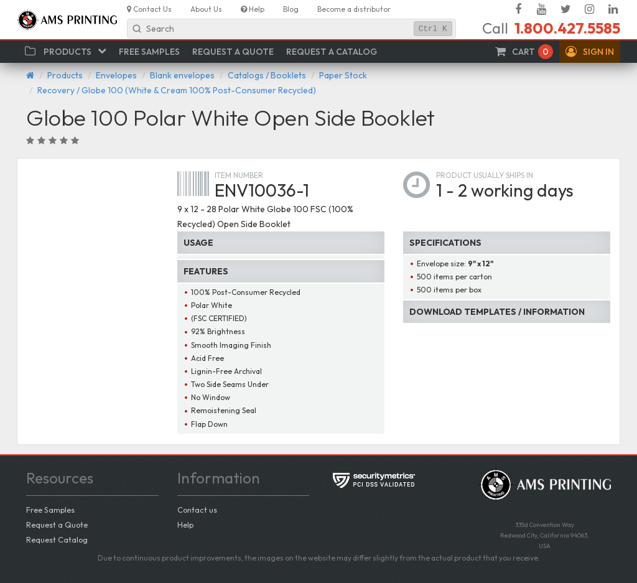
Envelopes (116, 75)
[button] (589, 51)
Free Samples (50, 510)
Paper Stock (343, 75)
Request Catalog (57, 539)
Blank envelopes (182, 75)
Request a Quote (57, 524)
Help (185, 524)
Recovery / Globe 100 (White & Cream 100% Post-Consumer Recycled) (176, 90)
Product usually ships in (484, 175)
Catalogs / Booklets (267, 75)
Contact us (197, 510)
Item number (239, 175)
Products (65, 75)
